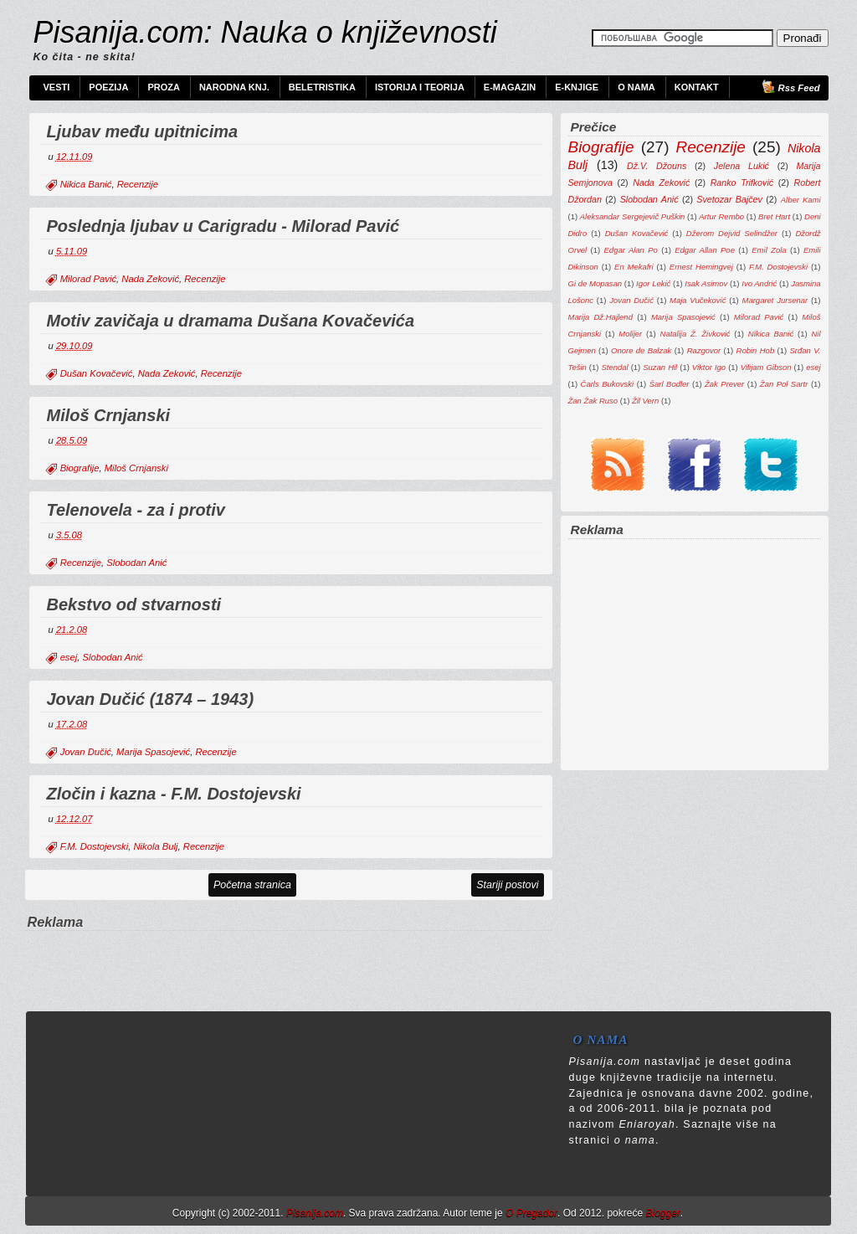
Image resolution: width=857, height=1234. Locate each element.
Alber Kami (801, 199)
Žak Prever (724, 383)
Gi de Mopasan (595, 283)
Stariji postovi (507, 885)
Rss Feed (799, 88)
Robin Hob (755, 350)
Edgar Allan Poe (705, 250)
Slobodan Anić (136, 563)
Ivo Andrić (759, 283)
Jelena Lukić (741, 166)
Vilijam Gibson (766, 367)
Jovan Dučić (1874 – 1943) (150, 699)
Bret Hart (774, 216)
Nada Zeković (150, 279)
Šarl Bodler (669, 383)
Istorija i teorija (419, 87)
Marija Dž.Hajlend (600, 316)
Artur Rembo (721, 216)
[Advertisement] (289, 958)
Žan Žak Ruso (593, 400)
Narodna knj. (234, 87)
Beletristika (322, 87)
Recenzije (137, 184)
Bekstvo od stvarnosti (134, 604)
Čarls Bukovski (607, 383)
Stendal (614, 367)
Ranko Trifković (742, 182)
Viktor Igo (709, 367)
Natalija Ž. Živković (695, 333)
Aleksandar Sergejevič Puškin (632, 216)
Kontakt (697, 87)
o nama (634, 1140)
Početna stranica (252, 885)
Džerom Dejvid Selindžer (731, 233)
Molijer (630, 333)
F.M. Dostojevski (94, 846)
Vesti (57, 87)
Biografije (80, 468)
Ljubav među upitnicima (143, 131)
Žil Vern (645, 400)
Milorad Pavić (88, 279)
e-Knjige (576, 87)
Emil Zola (769, 250)
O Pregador (531, 1213)
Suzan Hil (660, 367)
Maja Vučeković (698, 300)
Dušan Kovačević (96, 373)
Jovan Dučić (85, 752)
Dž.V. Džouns (656, 166)
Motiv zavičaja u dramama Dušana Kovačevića (231, 320)
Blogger (662, 1213)
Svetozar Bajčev (729, 199)
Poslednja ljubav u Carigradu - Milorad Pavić (223, 226)
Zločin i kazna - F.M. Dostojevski (174, 793)
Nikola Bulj (155, 846)
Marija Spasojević (153, 752)
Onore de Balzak (641, 350)
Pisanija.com (314, 1213)
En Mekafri (634, 266)
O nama (636, 87)
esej (69, 657)
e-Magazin (510, 87)
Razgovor (704, 350)
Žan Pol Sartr (784, 383)
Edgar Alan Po (631, 250)
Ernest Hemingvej (701, 266)
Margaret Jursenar (775, 300)
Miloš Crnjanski (109, 415)
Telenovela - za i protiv (136, 510)
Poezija (108, 87)
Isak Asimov (706, 283)
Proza (163, 87)
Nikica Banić (86, 184)
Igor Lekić (653, 283)
